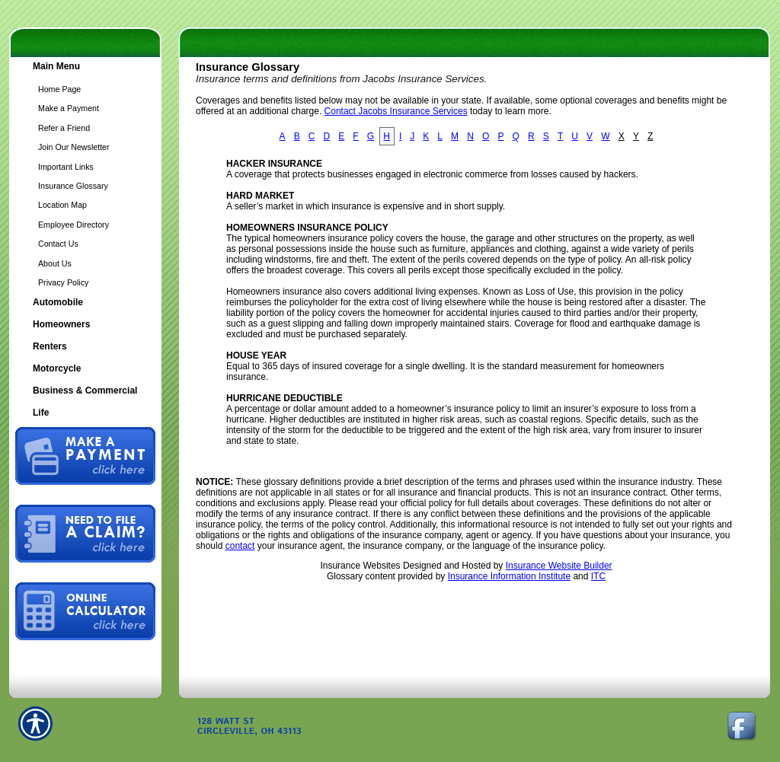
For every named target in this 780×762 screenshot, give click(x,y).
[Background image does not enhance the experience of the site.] (85, 68)
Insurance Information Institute (509, 576)
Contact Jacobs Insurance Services (396, 111)
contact (240, 545)
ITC (598, 576)
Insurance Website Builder (559, 565)
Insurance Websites (360, 565)
